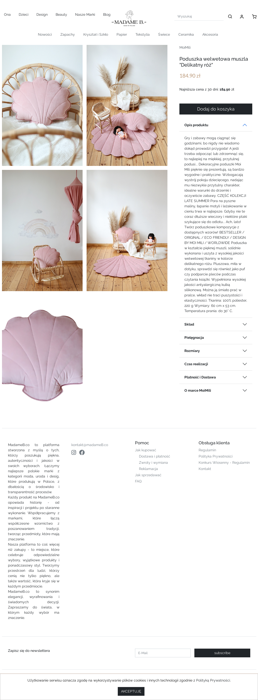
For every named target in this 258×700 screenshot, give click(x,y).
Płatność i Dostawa (200, 377)
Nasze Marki (85, 14)
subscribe (222, 653)
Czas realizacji (196, 364)
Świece (164, 34)
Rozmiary (192, 351)
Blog (107, 14)
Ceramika (186, 34)
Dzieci (23, 14)
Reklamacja (148, 469)
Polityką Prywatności (213, 680)
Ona (7, 14)
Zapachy (67, 34)
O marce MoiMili (197, 390)
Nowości (45, 34)
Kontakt (205, 469)
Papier (122, 34)
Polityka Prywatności (216, 456)
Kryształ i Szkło (95, 34)
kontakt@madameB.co (89, 445)
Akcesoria (210, 34)
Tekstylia (142, 34)
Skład (189, 324)
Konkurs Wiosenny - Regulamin (224, 463)
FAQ (138, 481)
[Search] (199, 16)
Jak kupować (145, 450)
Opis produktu (196, 125)
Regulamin (207, 450)
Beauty (61, 14)
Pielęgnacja (194, 338)
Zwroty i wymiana (153, 463)
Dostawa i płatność (154, 456)
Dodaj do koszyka (216, 109)
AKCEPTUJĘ (131, 691)
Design (42, 14)
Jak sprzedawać (148, 475)
